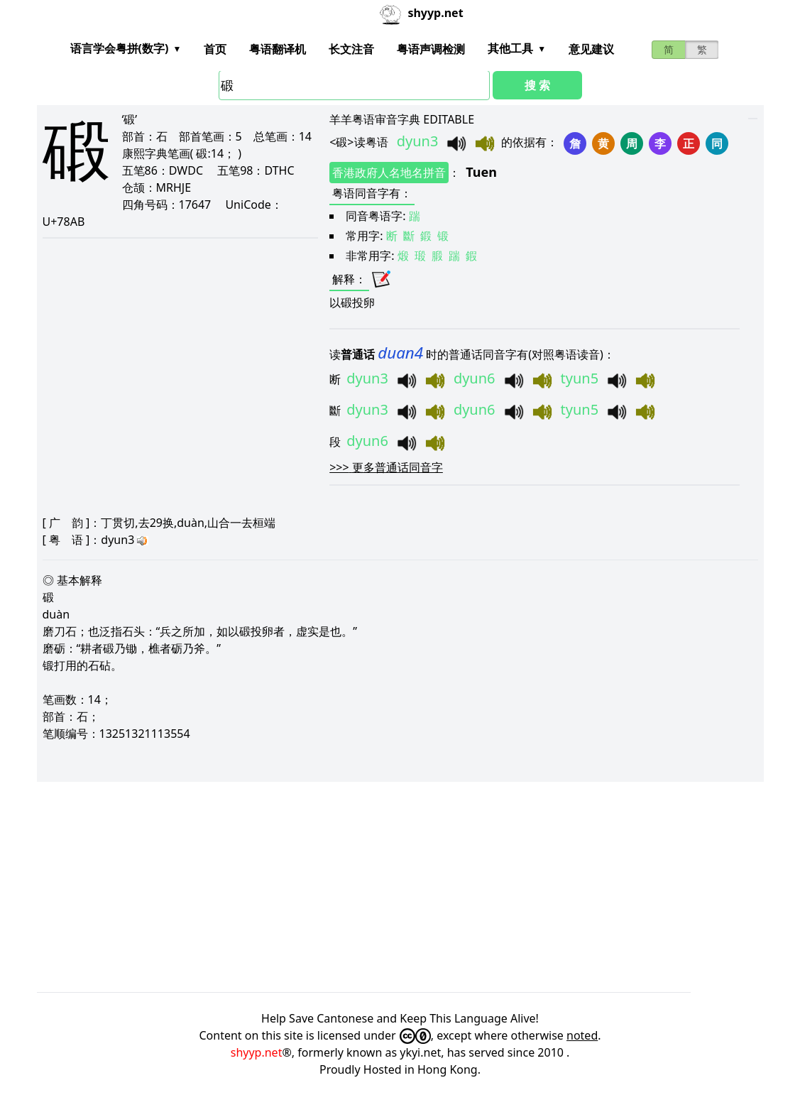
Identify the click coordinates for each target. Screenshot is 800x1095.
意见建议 (591, 49)
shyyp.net (257, 1052)
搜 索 (537, 85)
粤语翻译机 (277, 49)
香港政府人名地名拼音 (389, 172)
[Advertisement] (400, 887)
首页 (215, 49)
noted (582, 1035)
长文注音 (351, 49)
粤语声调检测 (431, 49)
